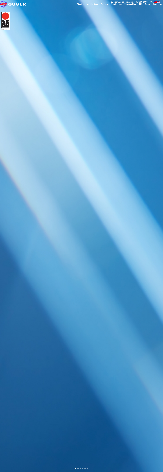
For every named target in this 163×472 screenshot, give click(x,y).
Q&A (140, 6)
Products (104, 6)
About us (80, 6)
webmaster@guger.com (122, 2)
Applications (92, 6)
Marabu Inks (116, 6)
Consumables (130, 6)
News (147, 6)
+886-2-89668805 (144, 2)
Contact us (157, 6)
